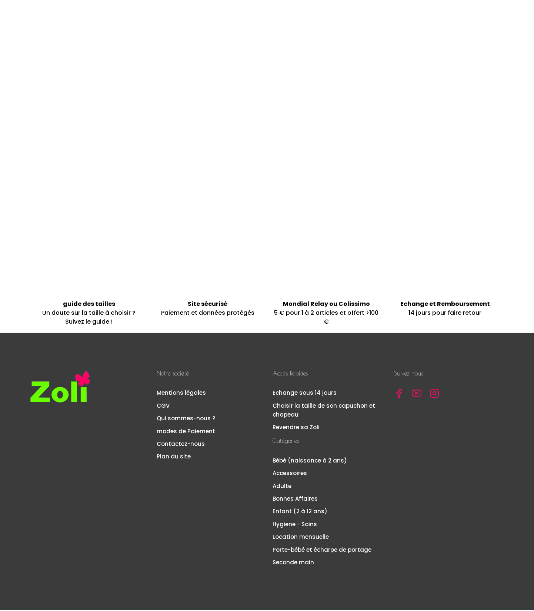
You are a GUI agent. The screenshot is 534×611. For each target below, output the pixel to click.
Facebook (399, 394)
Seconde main (293, 563)
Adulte (282, 487)
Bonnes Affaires (295, 499)
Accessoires (290, 474)
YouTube (416, 394)
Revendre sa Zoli (296, 428)
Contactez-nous (181, 444)
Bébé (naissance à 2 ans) (310, 461)
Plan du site (174, 457)
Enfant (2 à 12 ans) (300, 512)
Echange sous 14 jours (305, 394)
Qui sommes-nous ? (186, 419)
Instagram (434, 394)
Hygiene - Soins (295, 525)
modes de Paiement (186, 432)
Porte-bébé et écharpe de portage (322, 550)
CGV (163, 406)
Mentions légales (181, 394)
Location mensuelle (301, 537)
